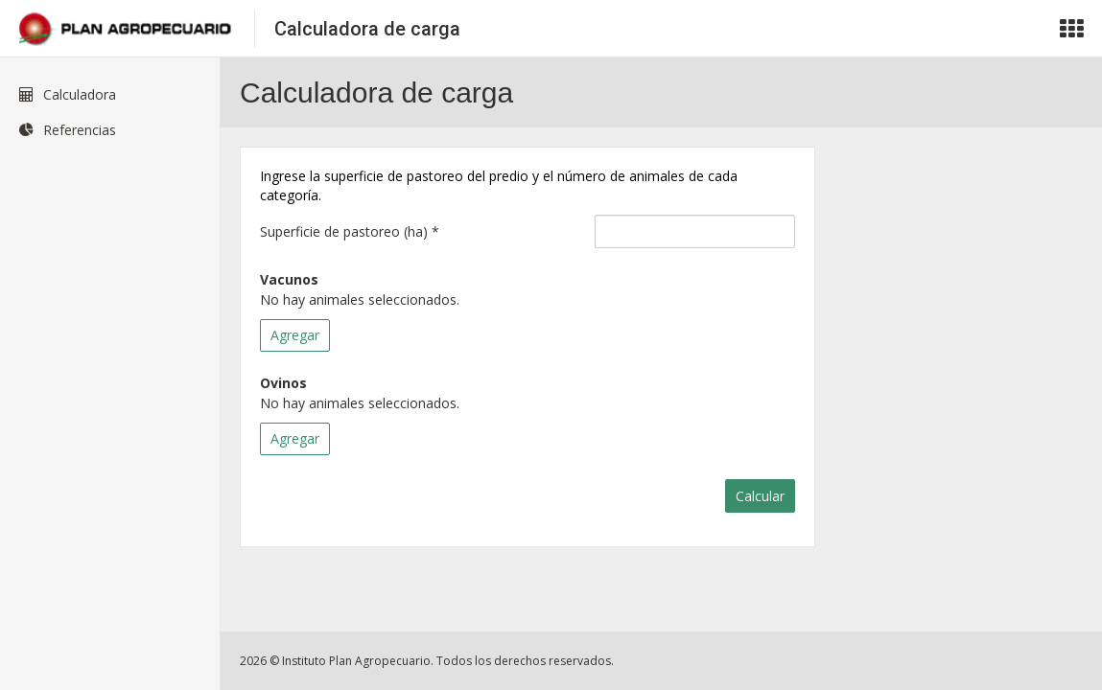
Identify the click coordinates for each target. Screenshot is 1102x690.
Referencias (67, 130)
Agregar (294, 335)
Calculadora (67, 94)
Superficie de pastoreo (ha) (349, 231)
